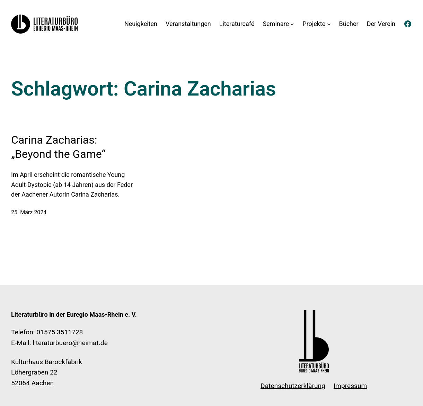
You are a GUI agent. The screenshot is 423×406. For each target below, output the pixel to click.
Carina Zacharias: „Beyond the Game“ (58, 147)
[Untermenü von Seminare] (292, 24)
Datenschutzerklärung (293, 386)
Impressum (350, 386)
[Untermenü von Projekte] (329, 24)
